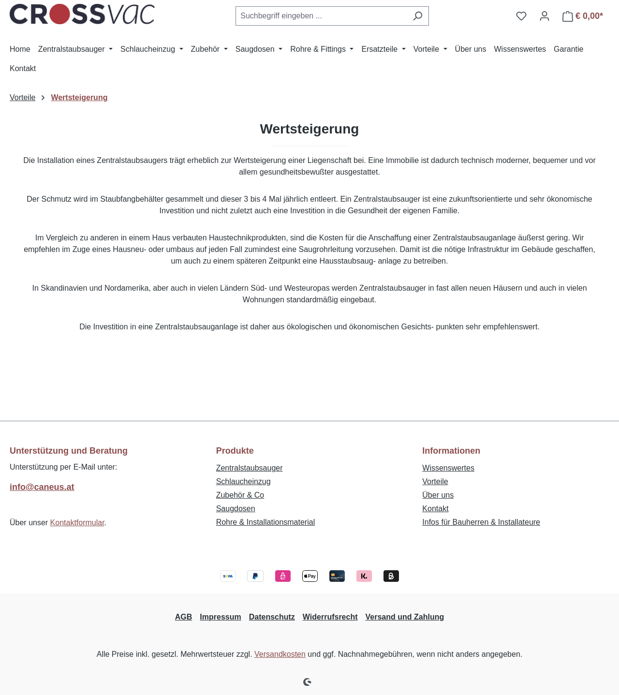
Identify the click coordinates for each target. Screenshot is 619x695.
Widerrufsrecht (330, 617)
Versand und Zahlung (405, 617)
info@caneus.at (42, 487)
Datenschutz (272, 617)
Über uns (438, 495)
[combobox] (321, 16)
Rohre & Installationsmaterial (265, 522)
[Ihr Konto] (544, 16)
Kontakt (435, 508)
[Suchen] (417, 16)
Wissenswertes (448, 468)
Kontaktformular (77, 522)
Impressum (220, 617)
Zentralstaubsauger (249, 468)
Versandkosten (280, 654)
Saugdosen (235, 508)
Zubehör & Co (240, 495)
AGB (183, 617)
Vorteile (435, 481)
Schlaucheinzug (243, 481)
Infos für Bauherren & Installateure (481, 522)
